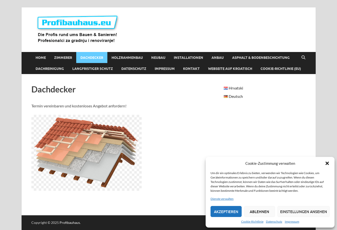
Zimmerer (63, 58)
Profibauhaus (70, 222)
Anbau (218, 58)
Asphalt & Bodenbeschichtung (261, 58)
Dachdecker (91, 58)
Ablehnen (259, 211)
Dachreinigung (50, 69)
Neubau (158, 58)
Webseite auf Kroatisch (230, 69)
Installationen (188, 58)
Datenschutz (274, 221)
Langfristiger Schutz (92, 69)
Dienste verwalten (222, 199)
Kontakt (191, 69)
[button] (327, 163)
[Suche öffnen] (303, 57)
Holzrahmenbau (127, 58)
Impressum (292, 221)
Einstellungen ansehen (303, 211)
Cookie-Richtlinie (252, 221)
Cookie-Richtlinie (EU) (281, 69)
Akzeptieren (226, 211)
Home (41, 58)
